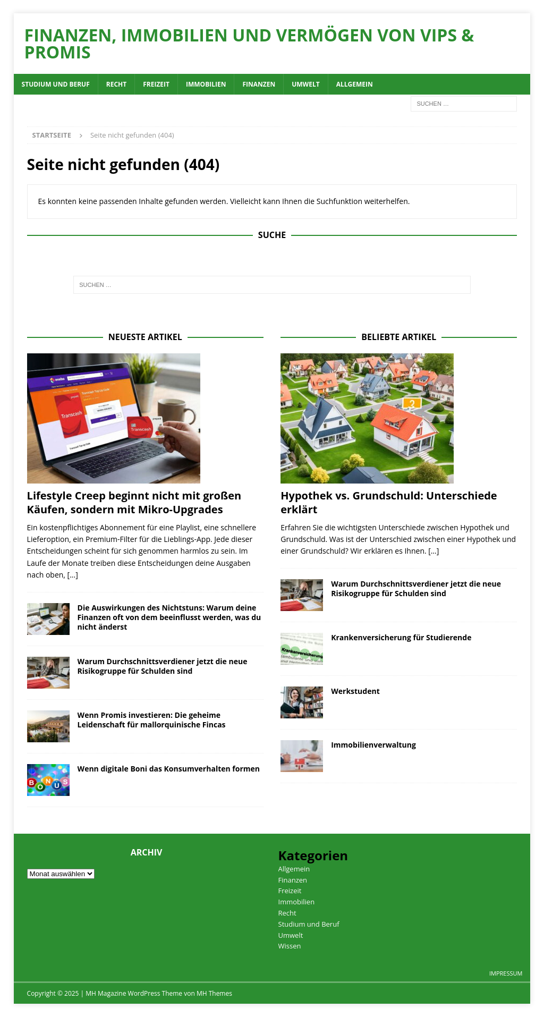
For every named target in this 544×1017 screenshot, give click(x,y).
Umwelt (305, 84)
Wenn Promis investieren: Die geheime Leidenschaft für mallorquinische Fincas (152, 720)
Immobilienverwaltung (373, 745)
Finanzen (258, 84)
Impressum (505, 973)
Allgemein (354, 84)
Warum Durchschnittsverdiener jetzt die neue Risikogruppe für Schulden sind (163, 666)
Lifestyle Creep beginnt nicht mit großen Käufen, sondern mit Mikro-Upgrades (134, 502)
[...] (72, 575)
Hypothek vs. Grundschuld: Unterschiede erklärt (388, 502)
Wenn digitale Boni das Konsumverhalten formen (169, 769)
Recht (116, 84)
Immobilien (206, 84)
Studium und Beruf (56, 84)
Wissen (289, 946)
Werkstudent (355, 691)
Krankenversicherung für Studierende (401, 637)
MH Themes (214, 993)
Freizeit (156, 84)
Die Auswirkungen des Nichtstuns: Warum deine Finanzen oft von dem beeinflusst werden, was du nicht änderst (169, 617)
